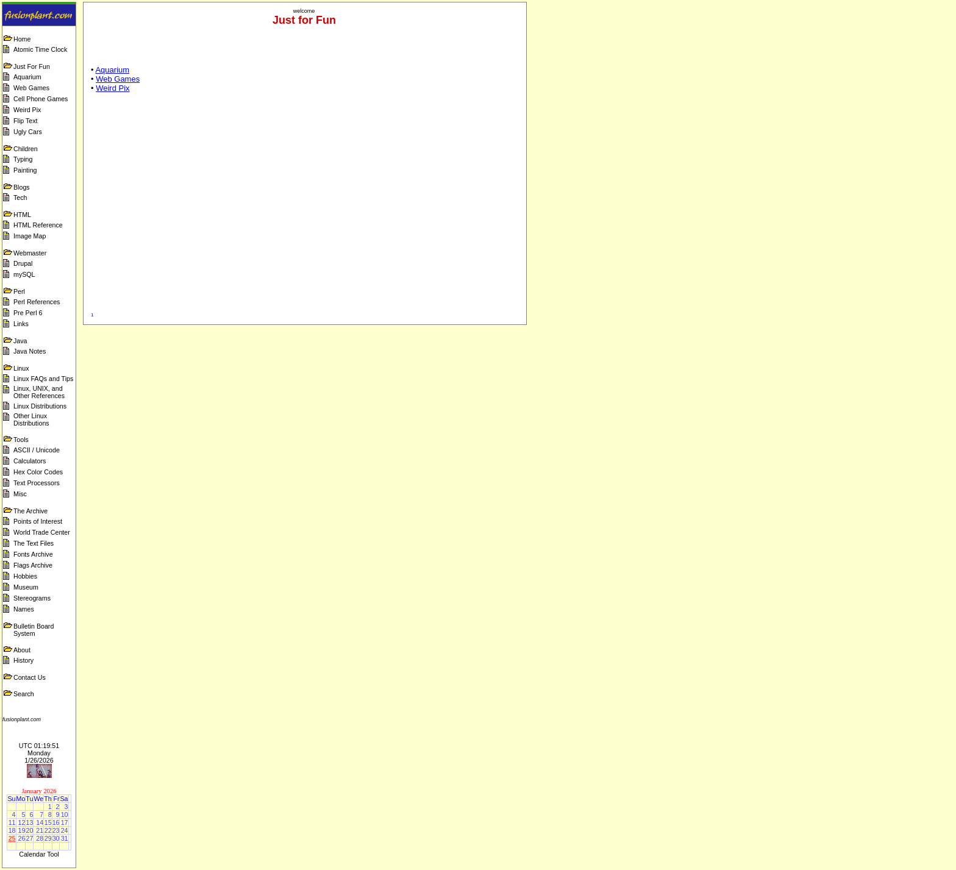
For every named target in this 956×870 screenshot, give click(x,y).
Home (21, 39)
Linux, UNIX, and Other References (39, 392)
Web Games (31, 87)
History (23, 660)
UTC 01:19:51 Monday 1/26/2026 (39, 753)
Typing (22, 159)
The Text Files (33, 543)
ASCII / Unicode (36, 450)
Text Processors (36, 483)
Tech (20, 197)
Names (23, 609)
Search (23, 693)
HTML (22, 214)
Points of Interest (37, 521)
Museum (25, 587)
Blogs (21, 187)
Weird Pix (27, 109)
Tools (21, 439)
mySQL (24, 274)
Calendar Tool (39, 854)
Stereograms (32, 598)
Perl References (36, 301)
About (21, 650)
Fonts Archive (33, 554)
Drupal (22, 263)
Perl (19, 291)
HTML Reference (38, 225)
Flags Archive (32, 565)
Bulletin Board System (33, 629)
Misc (20, 493)
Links (21, 323)
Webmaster (29, 253)
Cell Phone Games (40, 98)
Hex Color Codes (38, 472)
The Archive (30, 511)
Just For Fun (31, 66)
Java (20, 340)
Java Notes (29, 351)
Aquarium (27, 76)
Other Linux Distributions (31, 419)
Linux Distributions (39, 406)
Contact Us (29, 677)
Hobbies (25, 576)
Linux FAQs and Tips (43, 378)
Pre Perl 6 (27, 312)
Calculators (29, 461)
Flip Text (25, 120)
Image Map (29, 236)
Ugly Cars (27, 131)
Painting (25, 170)
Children (25, 148)
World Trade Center (41, 532)
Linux (21, 368)
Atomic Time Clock (40, 49)
